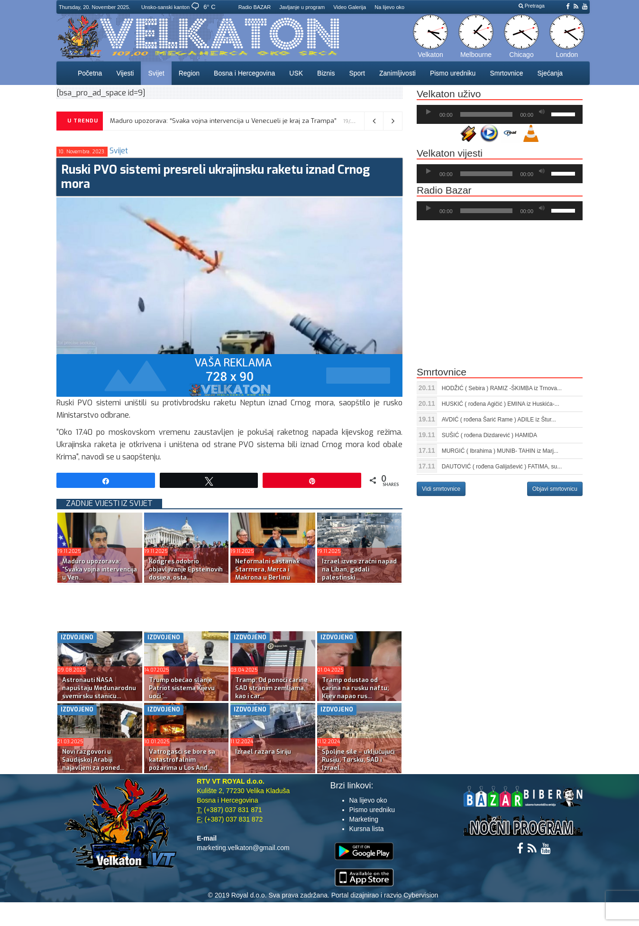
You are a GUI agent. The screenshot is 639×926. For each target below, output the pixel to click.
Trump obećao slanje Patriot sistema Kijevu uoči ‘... (182, 688)
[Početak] (428, 112)
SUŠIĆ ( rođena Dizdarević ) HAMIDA (489, 435)
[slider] (486, 114)
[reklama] (229, 375)
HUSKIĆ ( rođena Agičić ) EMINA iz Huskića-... (500, 404)
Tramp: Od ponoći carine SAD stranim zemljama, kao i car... (271, 688)
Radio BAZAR (254, 7)
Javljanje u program (302, 7)
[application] (500, 114)
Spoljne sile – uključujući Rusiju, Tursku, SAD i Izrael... (358, 760)
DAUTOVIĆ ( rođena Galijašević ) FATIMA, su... (502, 466)
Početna (90, 73)
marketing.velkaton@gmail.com (243, 847)
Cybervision (420, 895)
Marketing (363, 819)
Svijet (156, 73)
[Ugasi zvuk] (542, 112)
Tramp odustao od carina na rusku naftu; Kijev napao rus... (355, 688)
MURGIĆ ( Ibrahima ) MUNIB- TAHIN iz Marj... (500, 451)
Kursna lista (366, 828)
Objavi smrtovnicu (554, 489)
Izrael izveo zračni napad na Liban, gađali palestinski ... (359, 569)
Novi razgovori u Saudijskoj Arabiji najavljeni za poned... (93, 760)
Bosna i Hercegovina (244, 73)
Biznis (326, 73)
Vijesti (125, 73)
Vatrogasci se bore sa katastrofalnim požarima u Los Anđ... (182, 760)
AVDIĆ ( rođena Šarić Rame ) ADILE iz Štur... (499, 419)
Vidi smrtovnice (441, 489)
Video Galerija (349, 7)
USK (296, 73)
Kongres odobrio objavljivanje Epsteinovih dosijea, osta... (186, 569)
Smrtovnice (506, 73)
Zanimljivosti (397, 73)
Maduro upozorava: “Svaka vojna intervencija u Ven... (99, 569)
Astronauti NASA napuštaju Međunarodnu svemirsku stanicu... (99, 688)
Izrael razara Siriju (263, 752)
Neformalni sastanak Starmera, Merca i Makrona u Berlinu (267, 569)
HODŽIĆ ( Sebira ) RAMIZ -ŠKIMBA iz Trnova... (502, 388)
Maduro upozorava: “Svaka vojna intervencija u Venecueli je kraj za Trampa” (223, 121)
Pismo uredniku (453, 73)
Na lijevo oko (389, 7)
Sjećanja (550, 73)
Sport (357, 73)
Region (189, 73)
